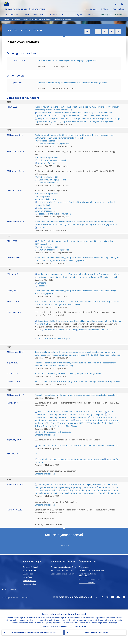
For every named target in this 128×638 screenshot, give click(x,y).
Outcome (42, 283)
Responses (42, 285)
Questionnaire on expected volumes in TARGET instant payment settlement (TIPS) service (78, 445)
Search (115, 4)
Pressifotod (27, 577)
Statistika (53, 14)
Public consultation (46, 160)
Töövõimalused (118, 9)
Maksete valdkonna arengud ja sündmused (37, 19)
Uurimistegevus (76, 14)
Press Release (41, 140)
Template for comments (110, 493)
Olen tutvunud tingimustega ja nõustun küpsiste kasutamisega (32, 632)
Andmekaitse (84, 567)
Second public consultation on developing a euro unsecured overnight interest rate (72, 381)
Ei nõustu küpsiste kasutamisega (95, 632)
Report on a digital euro (45, 199)
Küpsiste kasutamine (80, 626)
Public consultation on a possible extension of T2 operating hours (66, 82)
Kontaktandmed (29, 580)
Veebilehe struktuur (10, 589)
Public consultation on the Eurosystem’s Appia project (61, 60)
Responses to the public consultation (54, 213)
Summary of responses (48, 143)
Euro (64, 14)
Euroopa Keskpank (90, 9)
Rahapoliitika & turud (12, 14)
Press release (41, 157)
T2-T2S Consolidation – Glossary (90, 420)
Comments (43, 227)
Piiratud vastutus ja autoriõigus (64, 567)
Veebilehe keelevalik (87, 582)
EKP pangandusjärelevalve (112, 14)
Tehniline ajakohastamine (61, 570)
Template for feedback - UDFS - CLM (60, 329)
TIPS (37, 453)
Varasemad (65, 545)
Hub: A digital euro (43, 196)
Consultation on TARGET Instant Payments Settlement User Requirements (71, 459)
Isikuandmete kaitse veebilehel (91, 570)
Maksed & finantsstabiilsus (35, 14)
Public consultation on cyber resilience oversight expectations (62, 373)
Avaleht (6, 19)
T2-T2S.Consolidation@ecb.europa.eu (54, 338)
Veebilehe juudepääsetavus (90, 579)
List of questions (45, 208)
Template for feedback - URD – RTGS (73, 423)
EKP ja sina (105, 9)
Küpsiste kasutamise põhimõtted (87, 575)
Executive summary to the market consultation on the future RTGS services (71, 411)
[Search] (104, 3)
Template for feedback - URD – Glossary (61, 426)
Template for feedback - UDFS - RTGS (95, 329)
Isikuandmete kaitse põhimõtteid (55, 626)
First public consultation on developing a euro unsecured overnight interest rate (70, 395)
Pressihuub (92, 14)
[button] (119, 4)
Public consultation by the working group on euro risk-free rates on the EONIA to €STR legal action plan (75, 292)
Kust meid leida (29, 584)
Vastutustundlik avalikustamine (64, 574)
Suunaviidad (28, 574)
